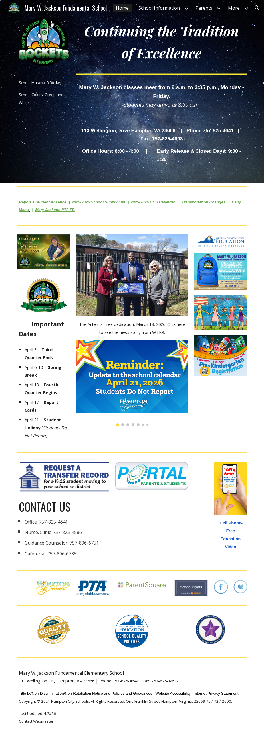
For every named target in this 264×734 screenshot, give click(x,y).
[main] (43, 92)
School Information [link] (159, 8)
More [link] (234, 8)
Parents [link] (204, 8)
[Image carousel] (132, 383)
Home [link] (122, 8)
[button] (257, 8)
